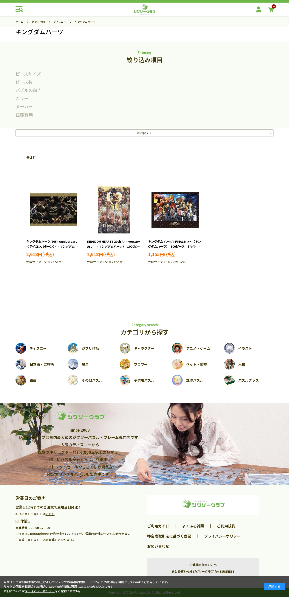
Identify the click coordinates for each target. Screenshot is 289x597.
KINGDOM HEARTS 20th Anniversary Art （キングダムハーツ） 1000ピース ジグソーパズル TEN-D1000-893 (113, 246)
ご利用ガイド (158, 526)
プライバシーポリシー (222, 536)
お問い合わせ (158, 546)
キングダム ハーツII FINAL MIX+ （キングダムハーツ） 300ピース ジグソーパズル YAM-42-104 (174, 246)
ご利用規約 (226, 526)
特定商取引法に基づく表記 (169, 536)
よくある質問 (193, 526)
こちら (50, 514)
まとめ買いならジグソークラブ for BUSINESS (203, 571)
